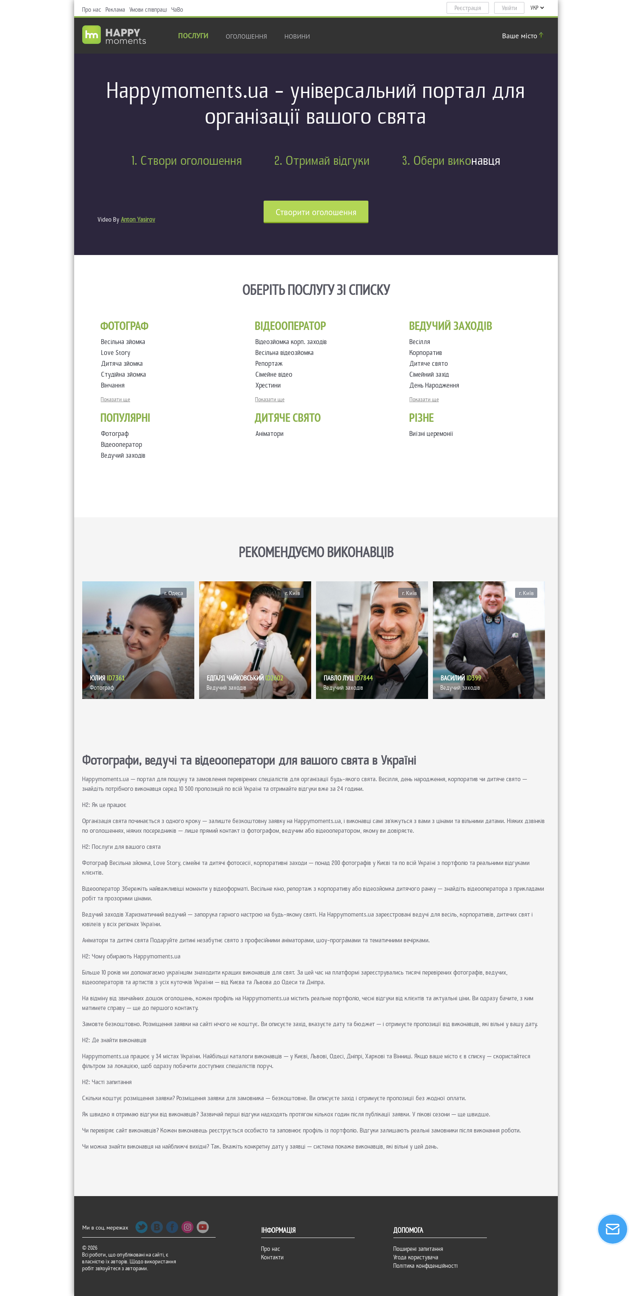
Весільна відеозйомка (286, 352)
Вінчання (114, 385)
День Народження (436, 385)
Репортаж (271, 363)
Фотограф (115, 433)
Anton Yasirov (138, 219)
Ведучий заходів (123, 455)
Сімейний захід (431, 374)
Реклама (115, 9)
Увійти (509, 8)
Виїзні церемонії (431, 433)
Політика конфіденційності (425, 1266)
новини (297, 36)
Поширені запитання (418, 1249)
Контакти (272, 1257)
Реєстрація (468, 8)
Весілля (422, 341)
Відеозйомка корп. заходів (293, 341)
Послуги (193, 36)
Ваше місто (524, 35)
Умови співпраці (148, 9)
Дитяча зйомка (123, 363)
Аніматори (270, 433)
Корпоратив (427, 352)
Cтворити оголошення (316, 212)
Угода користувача (416, 1257)
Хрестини (270, 385)
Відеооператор (121, 444)
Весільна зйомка (125, 341)
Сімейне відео (276, 374)
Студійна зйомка (125, 374)
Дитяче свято (430, 363)
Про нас (92, 9)
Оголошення (246, 36)
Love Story (117, 352)
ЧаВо (177, 9)
